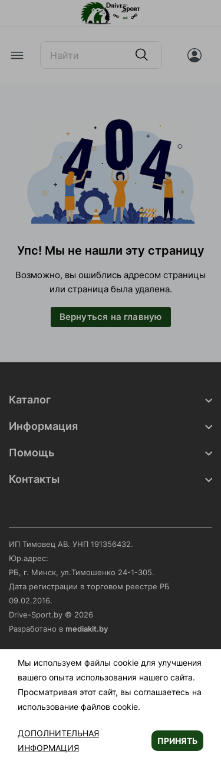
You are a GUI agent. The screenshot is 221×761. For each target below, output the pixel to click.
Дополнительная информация (58, 740)
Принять (177, 741)
